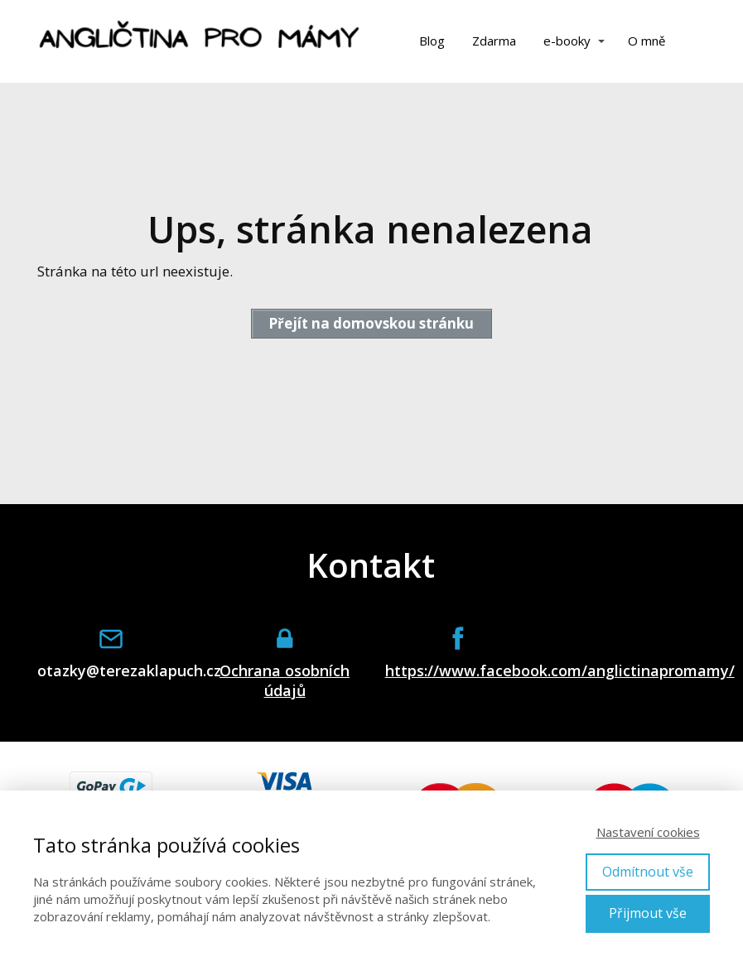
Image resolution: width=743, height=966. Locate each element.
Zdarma (494, 40)
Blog (432, 40)
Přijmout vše (648, 913)
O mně (646, 40)
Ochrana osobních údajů (285, 680)
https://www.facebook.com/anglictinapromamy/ (459, 670)
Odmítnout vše (647, 872)
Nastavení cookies (648, 832)
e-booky (567, 40)
